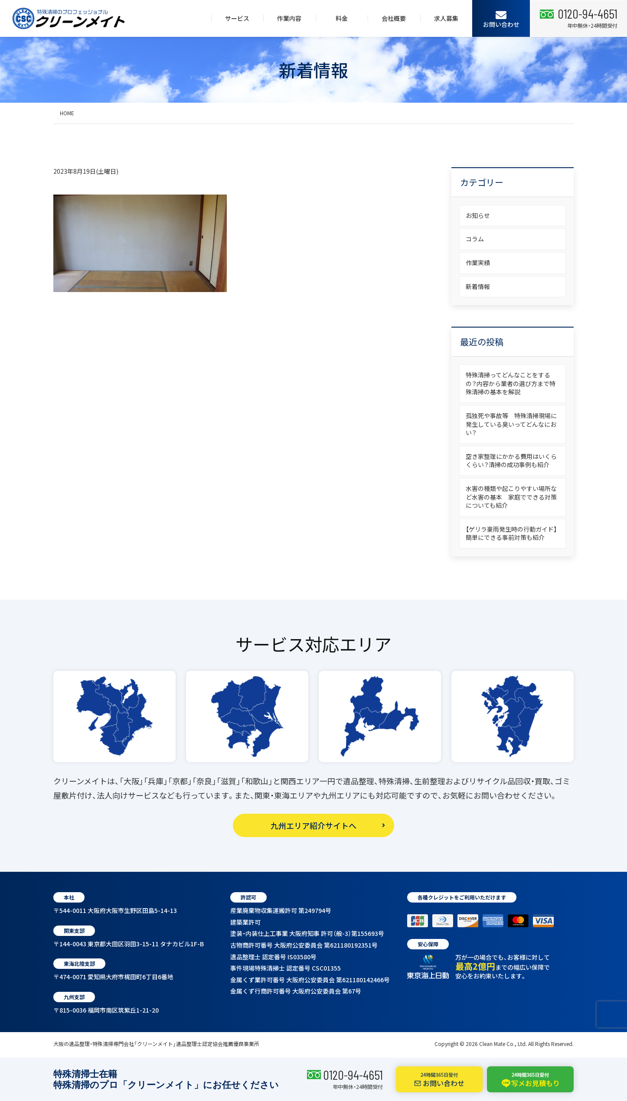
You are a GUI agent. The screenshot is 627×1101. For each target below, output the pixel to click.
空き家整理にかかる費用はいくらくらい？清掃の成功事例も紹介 (511, 460)
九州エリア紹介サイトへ (313, 825)
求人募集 (446, 18)
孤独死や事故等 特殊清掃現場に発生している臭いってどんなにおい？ (511, 424)
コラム (475, 238)
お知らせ (478, 215)
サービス (237, 18)
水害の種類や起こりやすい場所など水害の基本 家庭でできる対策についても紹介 (511, 497)
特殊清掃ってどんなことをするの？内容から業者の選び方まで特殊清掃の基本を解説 (510, 383)
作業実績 (478, 262)
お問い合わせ (501, 19)
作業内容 (289, 18)
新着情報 (478, 286)
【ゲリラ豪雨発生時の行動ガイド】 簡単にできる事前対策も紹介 (514, 533)
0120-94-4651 (353, 1074)
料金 (342, 18)
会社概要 (394, 18)
